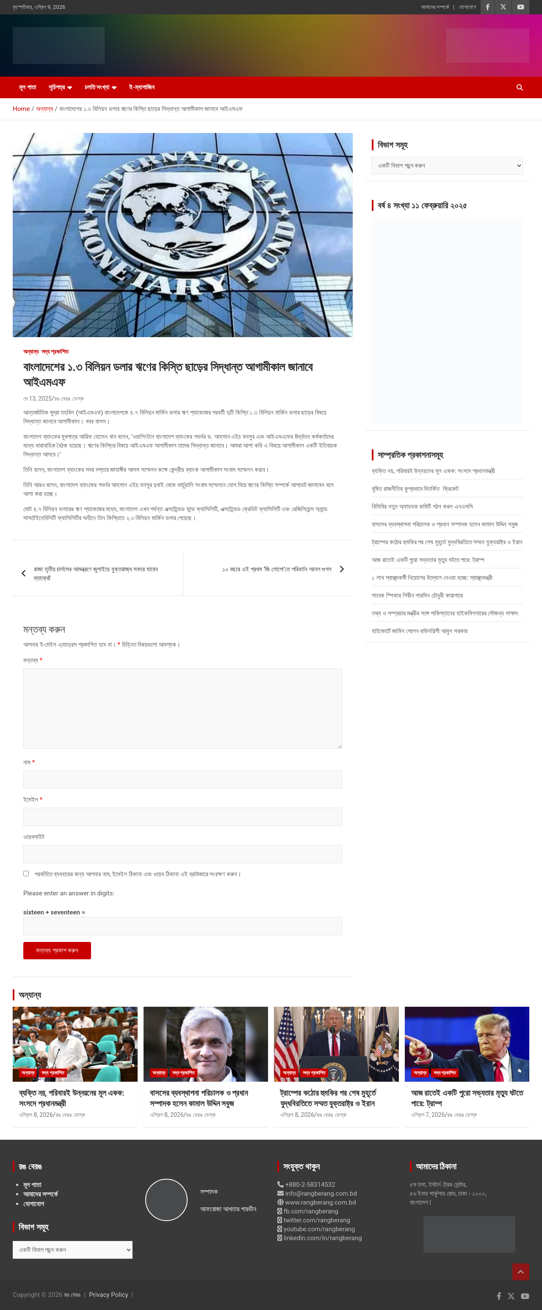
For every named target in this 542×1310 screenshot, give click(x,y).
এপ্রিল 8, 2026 (36, 1114)
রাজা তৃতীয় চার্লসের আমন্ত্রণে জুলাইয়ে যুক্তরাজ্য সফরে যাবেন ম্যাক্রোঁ (96, 573)
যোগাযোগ (467, 7)
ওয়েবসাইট (33, 837)
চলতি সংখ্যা (97, 87)
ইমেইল (32, 799)
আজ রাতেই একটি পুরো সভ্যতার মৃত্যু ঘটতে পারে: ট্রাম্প (428, 560)
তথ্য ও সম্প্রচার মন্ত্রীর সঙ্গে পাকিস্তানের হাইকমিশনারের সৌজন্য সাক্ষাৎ (445, 613)
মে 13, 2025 (37, 398)
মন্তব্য (32, 660)
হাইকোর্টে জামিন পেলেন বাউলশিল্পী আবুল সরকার (419, 631)
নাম (29, 762)
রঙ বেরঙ (72, 1295)
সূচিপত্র (57, 87)
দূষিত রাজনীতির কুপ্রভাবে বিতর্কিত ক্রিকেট (415, 489)
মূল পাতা (27, 87)
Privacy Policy (108, 1295)
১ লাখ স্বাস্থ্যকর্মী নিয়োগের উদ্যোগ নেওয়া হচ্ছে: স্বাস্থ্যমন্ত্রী (432, 578)
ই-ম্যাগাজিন (142, 87)
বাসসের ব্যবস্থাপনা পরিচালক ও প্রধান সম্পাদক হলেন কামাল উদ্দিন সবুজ (445, 524)
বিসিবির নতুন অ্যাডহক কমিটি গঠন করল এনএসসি (422, 506)
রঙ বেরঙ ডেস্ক (69, 398)
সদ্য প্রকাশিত (55, 351)
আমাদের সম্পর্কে (435, 7)
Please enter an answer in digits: (68, 893)
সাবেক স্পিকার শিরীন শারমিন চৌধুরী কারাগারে (417, 595)
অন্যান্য (31, 351)
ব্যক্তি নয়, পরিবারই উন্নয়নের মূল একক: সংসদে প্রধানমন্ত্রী (433, 471)
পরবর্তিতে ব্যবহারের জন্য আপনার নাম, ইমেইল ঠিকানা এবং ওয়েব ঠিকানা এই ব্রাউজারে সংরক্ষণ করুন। (138, 874)
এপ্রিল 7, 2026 (428, 1114)
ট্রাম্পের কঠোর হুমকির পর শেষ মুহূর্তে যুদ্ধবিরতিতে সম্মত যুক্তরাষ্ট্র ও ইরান (447, 542)
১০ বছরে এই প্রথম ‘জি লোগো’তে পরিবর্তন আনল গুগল (277, 569)
